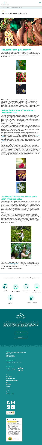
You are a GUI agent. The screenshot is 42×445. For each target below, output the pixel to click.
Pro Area (8, 388)
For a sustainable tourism (12, 380)
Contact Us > (21, 337)
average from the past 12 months (13, 423)
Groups (8, 390)
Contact (8, 392)
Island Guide (9, 376)
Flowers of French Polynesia (16, 7)
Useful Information (10, 378)
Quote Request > (21, 333)
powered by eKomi (16, 439)
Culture (8, 7)
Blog (7, 382)
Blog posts (3, 7)
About (7, 374)
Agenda (8, 386)
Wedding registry (10, 393)
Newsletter (8, 384)
